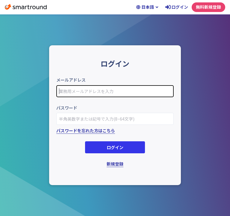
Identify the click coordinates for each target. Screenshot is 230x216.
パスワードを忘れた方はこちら (85, 131)
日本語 (147, 7)
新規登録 (115, 164)
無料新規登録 (208, 7)
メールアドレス (71, 80)
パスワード (66, 108)
